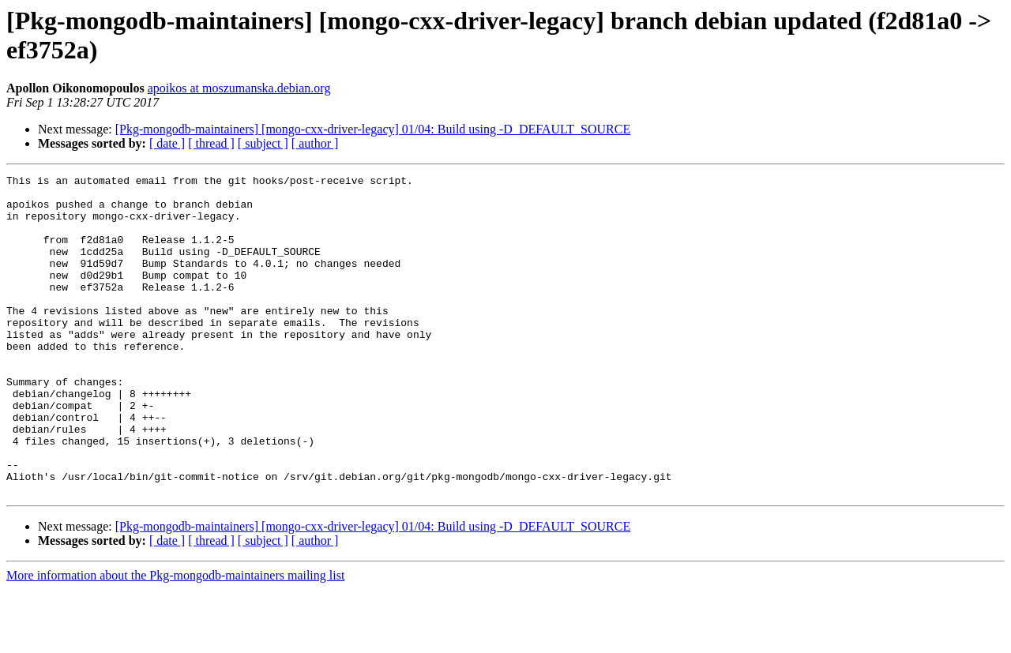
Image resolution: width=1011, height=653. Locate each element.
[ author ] (315, 143)
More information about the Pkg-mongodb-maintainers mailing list (175, 639)
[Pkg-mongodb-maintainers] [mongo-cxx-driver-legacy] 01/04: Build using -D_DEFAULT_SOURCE (372, 129)
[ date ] (167, 143)
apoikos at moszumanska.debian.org (239, 88)
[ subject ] (263, 143)
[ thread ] (211, 143)
